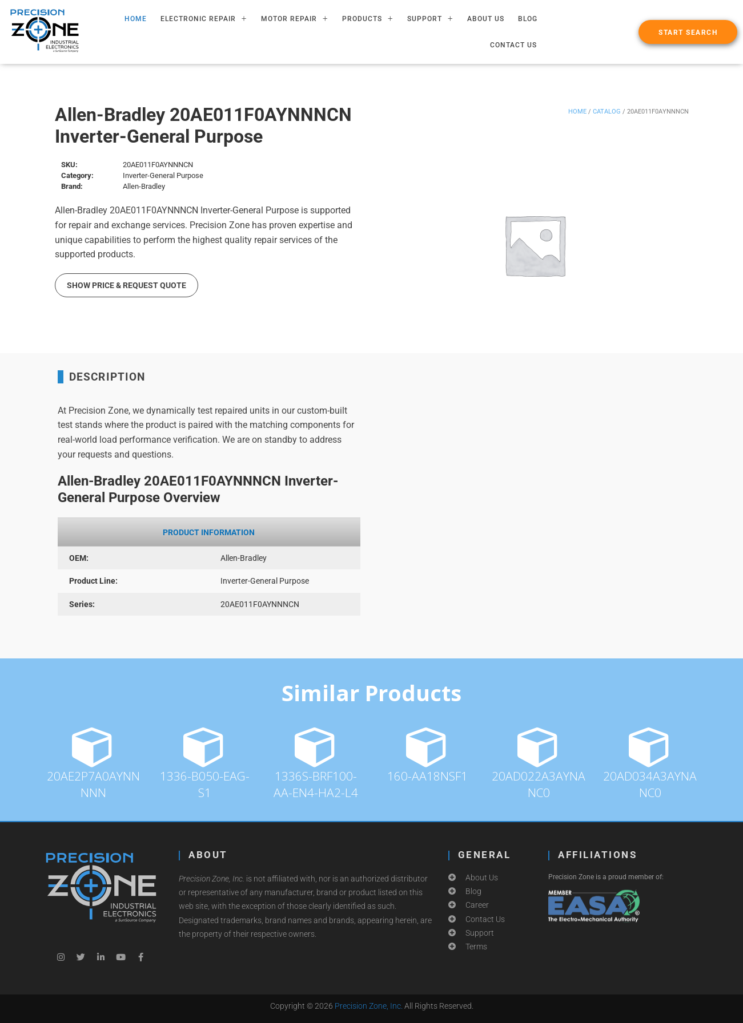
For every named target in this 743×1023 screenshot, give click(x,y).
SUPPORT (430, 19)
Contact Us (513, 45)
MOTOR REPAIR (294, 19)
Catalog (607, 111)
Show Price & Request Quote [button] (126, 285)
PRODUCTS (367, 19)
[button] (687, 32)
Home (577, 111)
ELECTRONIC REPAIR (203, 19)
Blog (527, 19)
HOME (135, 19)
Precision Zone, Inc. (369, 1005)
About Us (485, 19)
